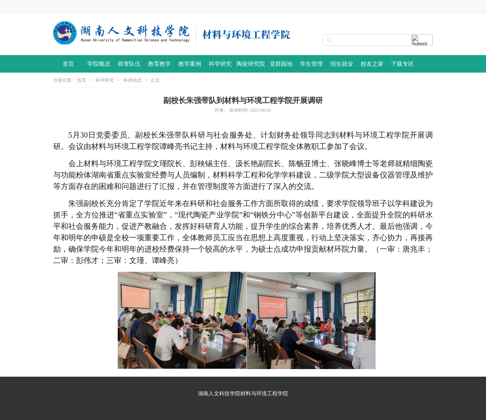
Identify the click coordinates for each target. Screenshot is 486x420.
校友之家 (372, 64)
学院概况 (98, 64)
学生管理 (311, 64)
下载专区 (402, 64)
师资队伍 (129, 64)
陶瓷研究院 (251, 64)
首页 (68, 64)
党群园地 (281, 64)
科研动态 (132, 80)
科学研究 (220, 64)
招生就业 (341, 64)
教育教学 (159, 64)
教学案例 (189, 64)
